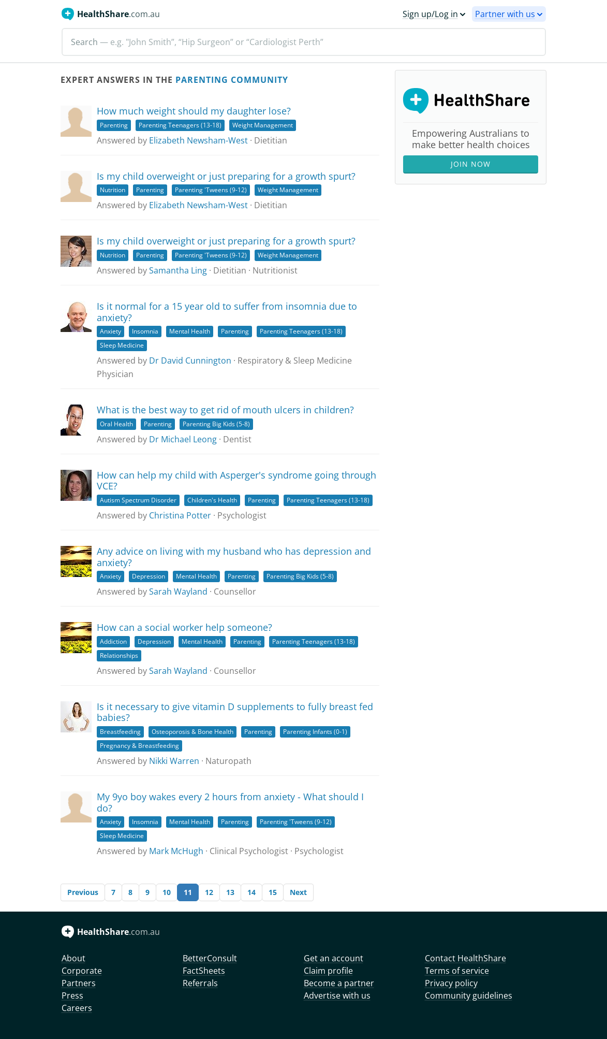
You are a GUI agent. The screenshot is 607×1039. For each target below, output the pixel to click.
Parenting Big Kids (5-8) (216, 424)
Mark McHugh (176, 851)
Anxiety (110, 331)
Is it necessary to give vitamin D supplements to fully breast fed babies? (235, 712)
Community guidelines (468, 995)
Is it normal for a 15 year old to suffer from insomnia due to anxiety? (227, 312)
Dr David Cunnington (190, 360)
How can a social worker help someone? (184, 627)
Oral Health (116, 424)
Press (72, 995)
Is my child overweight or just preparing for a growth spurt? (226, 176)
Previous (82, 892)
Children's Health (212, 500)
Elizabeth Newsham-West (198, 140)
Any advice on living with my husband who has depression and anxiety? (234, 557)
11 (188, 892)
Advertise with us (337, 995)
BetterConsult (210, 958)
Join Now (471, 164)
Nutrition (112, 189)
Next (298, 892)
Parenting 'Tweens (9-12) (211, 189)
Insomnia (145, 331)
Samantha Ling (178, 270)
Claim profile (328, 970)
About (73, 958)
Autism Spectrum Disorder (138, 500)
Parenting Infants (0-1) (315, 731)
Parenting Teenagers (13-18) (180, 125)
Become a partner (339, 983)
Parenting (114, 125)
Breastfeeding (120, 731)
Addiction (113, 641)
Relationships (119, 655)
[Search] (304, 42)
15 (273, 892)
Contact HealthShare (465, 958)
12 (209, 892)
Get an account (333, 958)
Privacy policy (451, 983)
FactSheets (204, 970)
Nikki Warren (174, 761)
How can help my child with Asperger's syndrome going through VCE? (236, 481)
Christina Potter (180, 515)
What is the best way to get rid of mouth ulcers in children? (225, 409)
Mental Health (189, 331)
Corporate (82, 970)
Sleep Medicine (122, 345)
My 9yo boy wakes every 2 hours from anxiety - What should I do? (230, 802)
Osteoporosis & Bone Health (192, 731)
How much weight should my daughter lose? (194, 111)
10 (166, 892)
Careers (77, 1008)
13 (230, 892)
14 (251, 892)
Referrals (200, 983)
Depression (148, 576)
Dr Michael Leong (183, 439)
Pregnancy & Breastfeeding (139, 745)
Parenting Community (231, 79)
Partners (79, 983)
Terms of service (457, 970)
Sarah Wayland (178, 591)
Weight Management (262, 125)
